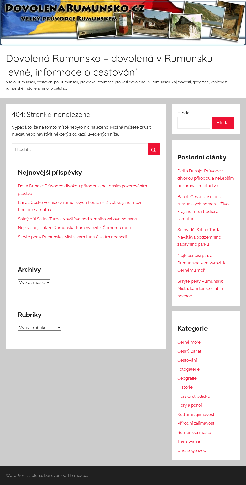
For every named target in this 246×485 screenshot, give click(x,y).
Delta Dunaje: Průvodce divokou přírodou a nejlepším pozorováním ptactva (205, 178)
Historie (185, 387)
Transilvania (188, 441)
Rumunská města (194, 432)
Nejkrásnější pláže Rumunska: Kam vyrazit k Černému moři (74, 227)
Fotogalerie (188, 369)
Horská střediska (193, 396)
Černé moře (189, 342)
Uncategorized (191, 450)
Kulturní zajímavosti (196, 414)
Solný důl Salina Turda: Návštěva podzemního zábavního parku (78, 218)
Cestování (187, 360)
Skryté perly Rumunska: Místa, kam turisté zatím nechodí (72, 236)
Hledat (184, 112)
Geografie (187, 378)
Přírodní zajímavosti (196, 423)
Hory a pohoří (190, 405)
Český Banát (189, 351)
